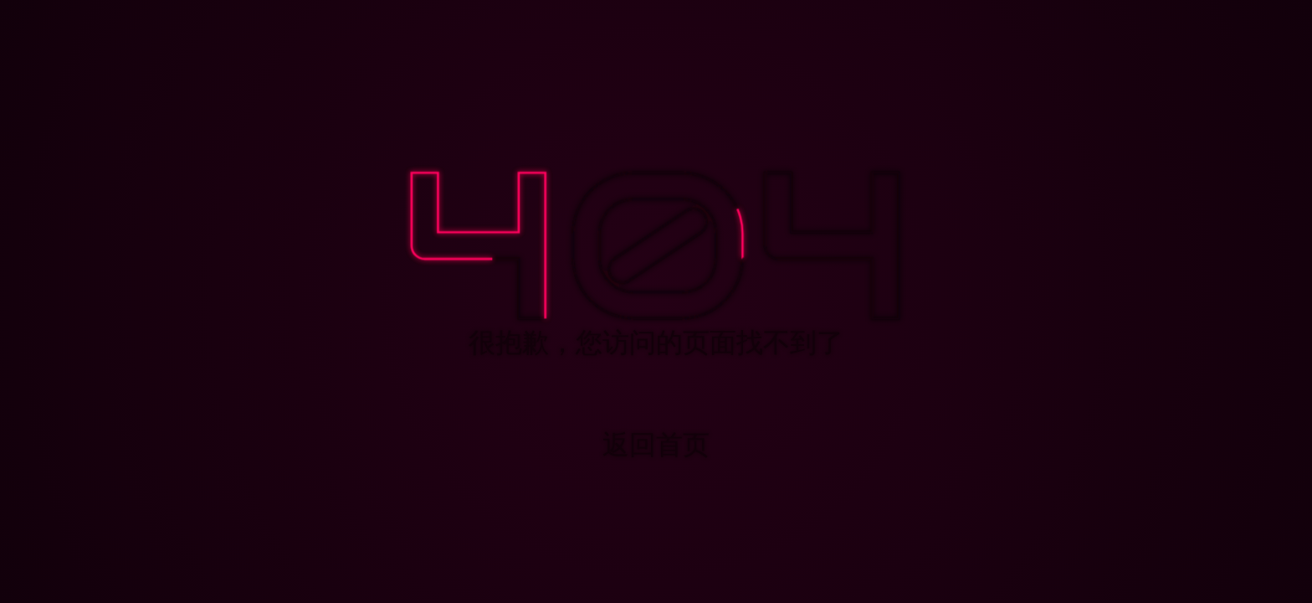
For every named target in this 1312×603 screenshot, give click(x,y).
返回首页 (656, 444)
